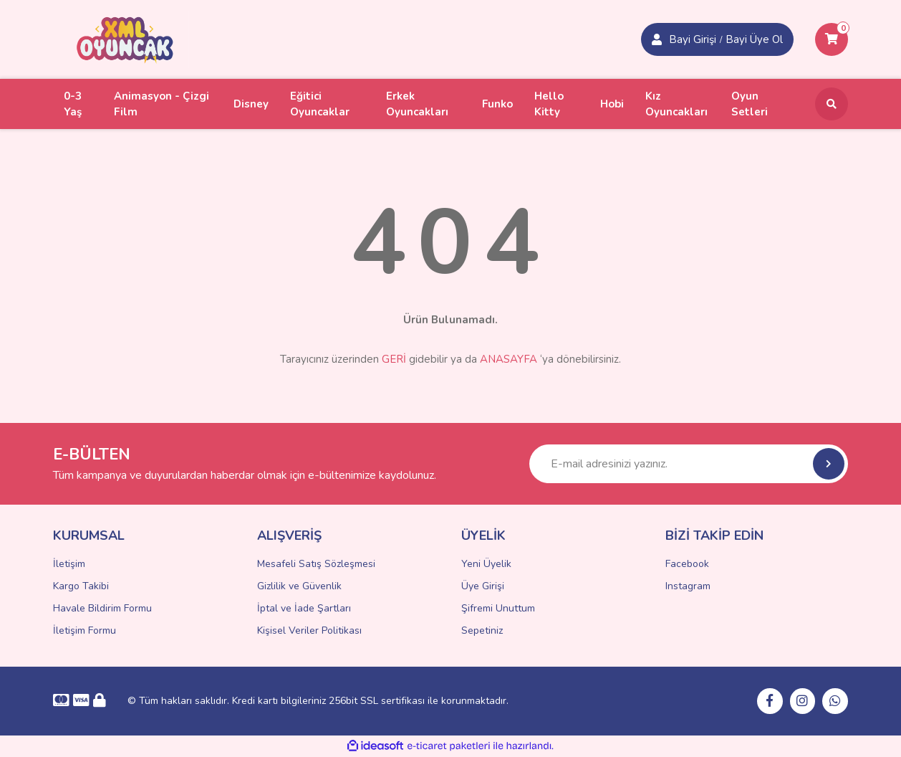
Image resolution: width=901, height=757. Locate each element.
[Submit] (828, 464)
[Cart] (831, 39)
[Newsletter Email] (688, 463)
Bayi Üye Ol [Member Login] (754, 39)
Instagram (687, 586)
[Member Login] (657, 39)
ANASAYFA (508, 359)
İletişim (69, 564)
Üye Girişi (482, 586)
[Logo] (125, 38)
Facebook (687, 564)
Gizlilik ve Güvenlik (299, 586)
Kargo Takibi (81, 586)
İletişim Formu (84, 630)
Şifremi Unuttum (498, 608)
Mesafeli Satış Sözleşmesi (316, 564)
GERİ (394, 359)
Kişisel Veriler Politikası (309, 630)
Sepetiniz (482, 630)
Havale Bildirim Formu (102, 608)
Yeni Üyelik (486, 564)
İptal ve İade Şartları (304, 608)
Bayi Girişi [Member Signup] (692, 39)
